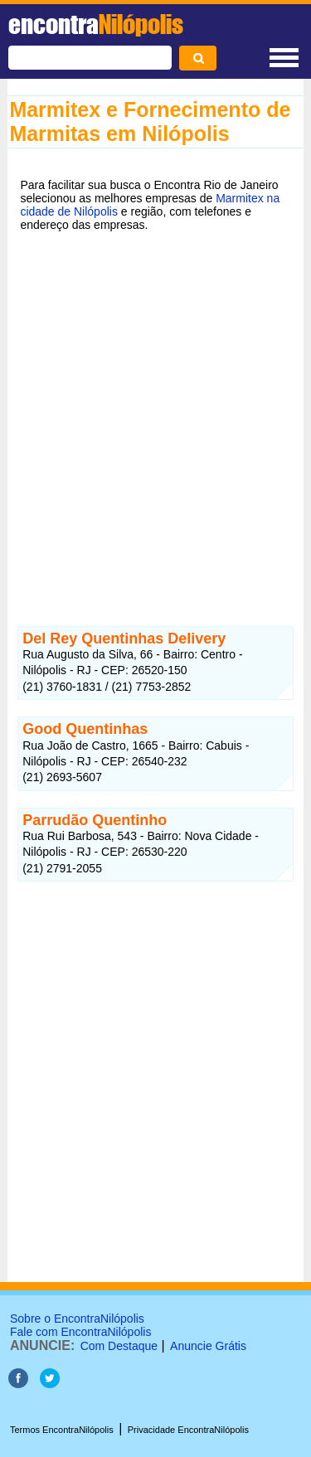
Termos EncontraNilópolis (62, 1430)
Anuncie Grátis (208, 1346)
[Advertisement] (155, 410)
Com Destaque (119, 1346)
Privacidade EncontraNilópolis (188, 1430)
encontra (95, 24)
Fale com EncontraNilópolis (80, 1331)
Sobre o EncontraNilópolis (77, 1318)
